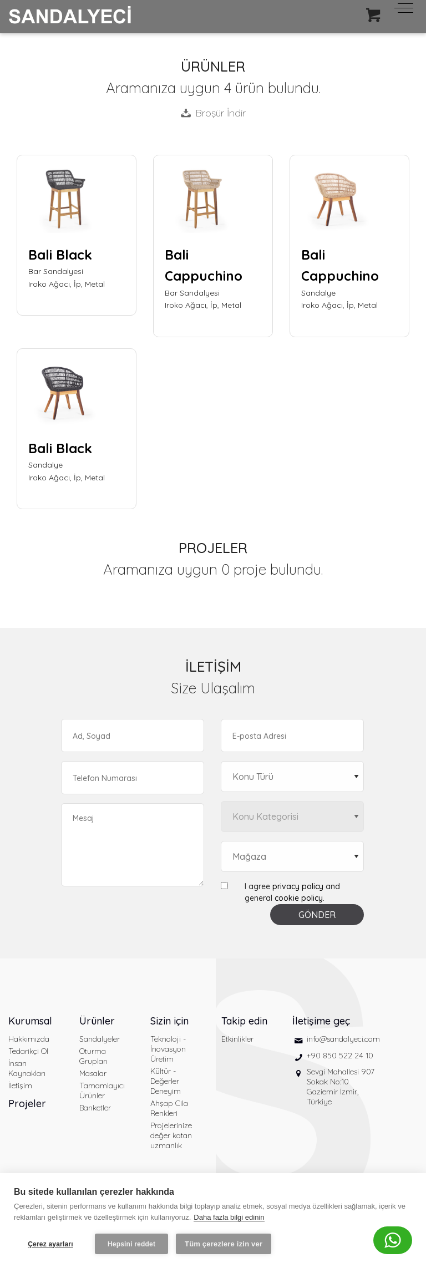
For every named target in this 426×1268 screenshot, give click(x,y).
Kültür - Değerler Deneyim (165, 1081)
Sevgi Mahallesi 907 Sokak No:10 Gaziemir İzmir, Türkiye (340, 1087)
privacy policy (297, 886)
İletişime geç (321, 1021)
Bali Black (60, 254)
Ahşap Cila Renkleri (169, 1108)
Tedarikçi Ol (28, 1051)
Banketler (95, 1108)
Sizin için (169, 1021)
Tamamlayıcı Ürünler (102, 1090)
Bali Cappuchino (203, 265)
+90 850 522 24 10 (340, 1056)
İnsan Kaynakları (26, 1068)
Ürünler (97, 1021)
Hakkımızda (28, 1039)
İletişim (20, 1086)
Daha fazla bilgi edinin (229, 1217)
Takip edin (244, 1021)
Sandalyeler (99, 1039)
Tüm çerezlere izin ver (223, 1244)
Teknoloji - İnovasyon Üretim (168, 1049)
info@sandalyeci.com (343, 1039)
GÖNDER (317, 914)
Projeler (27, 1103)
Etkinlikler (237, 1039)
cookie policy (299, 898)
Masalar (92, 1073)
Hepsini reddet (131, 1244)
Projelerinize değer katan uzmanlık (171, 1135)
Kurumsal (30, 1021)
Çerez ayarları (50, 1244)
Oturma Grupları (93, 1056)
